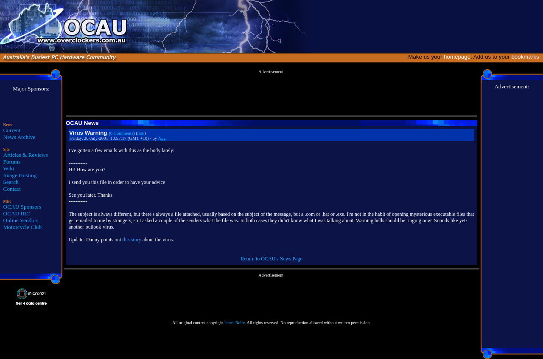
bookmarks (526, 57)
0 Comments (121, 133)
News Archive (19, 137)
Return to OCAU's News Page (271, 259)
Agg (161, 138)
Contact (12, 189)
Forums (12, 161)
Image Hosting (20, 175)
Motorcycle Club (22, 227)
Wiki (8, 168)
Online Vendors (21, 220)
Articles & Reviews (25, 155)
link (141, 133)
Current (12, 130)
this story (132, 240)
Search (11, 182)
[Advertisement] (271, 93)
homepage (457, 57)
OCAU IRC (16, 213)
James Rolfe (234, 322)
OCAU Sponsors (22, 207)
